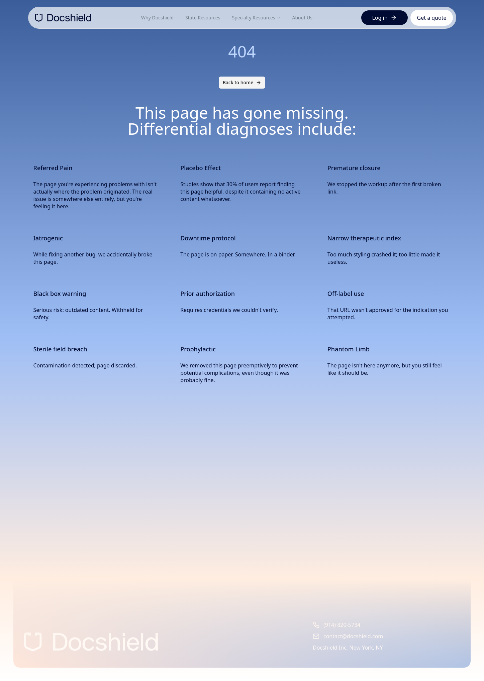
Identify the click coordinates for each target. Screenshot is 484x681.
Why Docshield (157, 18)
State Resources (202, 18)
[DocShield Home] (63, 18)
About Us (302, 18)
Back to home (242, 82)
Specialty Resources (256, 18)
